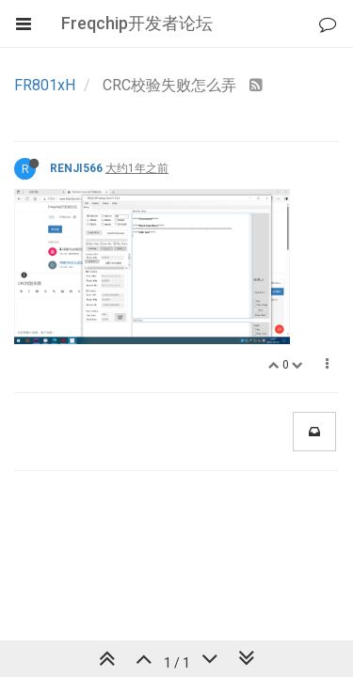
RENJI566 (76, 168)
